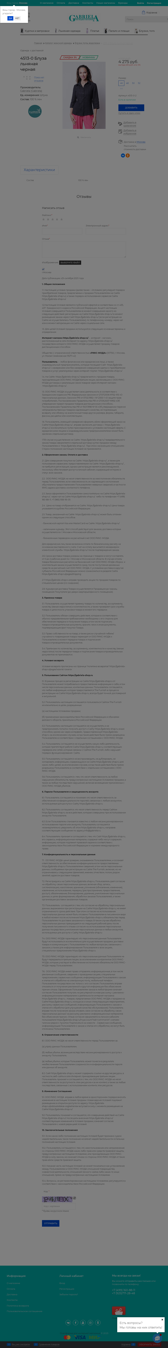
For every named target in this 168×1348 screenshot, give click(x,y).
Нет (17, 18)
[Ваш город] (162, 1319)
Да (10, 18)
